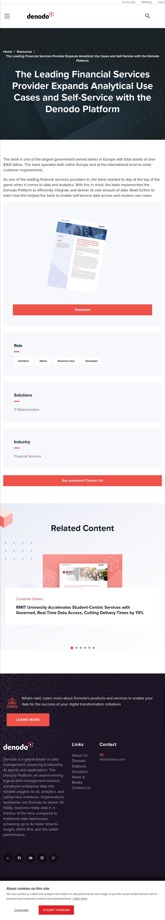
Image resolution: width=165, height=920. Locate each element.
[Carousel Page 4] (85, 648)
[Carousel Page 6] (94, 648)
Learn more (28, 719)
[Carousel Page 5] (89, 648)
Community (128, 2)
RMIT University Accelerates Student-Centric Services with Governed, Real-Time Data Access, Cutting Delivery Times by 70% (80, 610)
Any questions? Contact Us (82, 480)
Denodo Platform (79, 763)
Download (82, 309)
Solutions (79, 771)
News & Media (78, 779)
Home (7, 51)
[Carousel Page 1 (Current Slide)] (71, 647)
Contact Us (81, 787)
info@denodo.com (112, 757)
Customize (21, 910)
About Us (80, 755)
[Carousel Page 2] (76, 648)
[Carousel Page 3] (81, 648)
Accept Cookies (56, 910)
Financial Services (27, 456)
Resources (24, 51)
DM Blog (146, 2)
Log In (161, 2)
